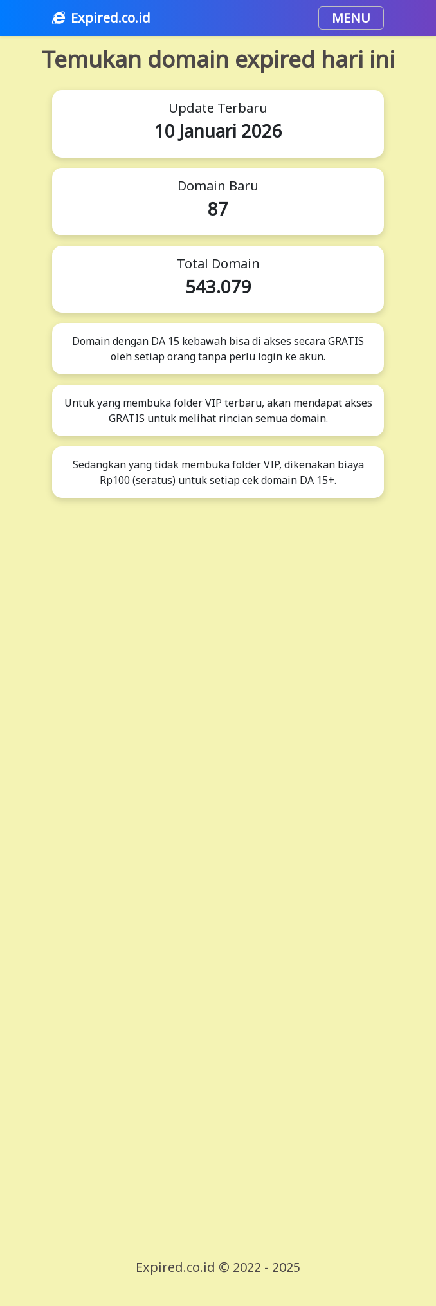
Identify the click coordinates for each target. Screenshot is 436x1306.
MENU (351, 17)
